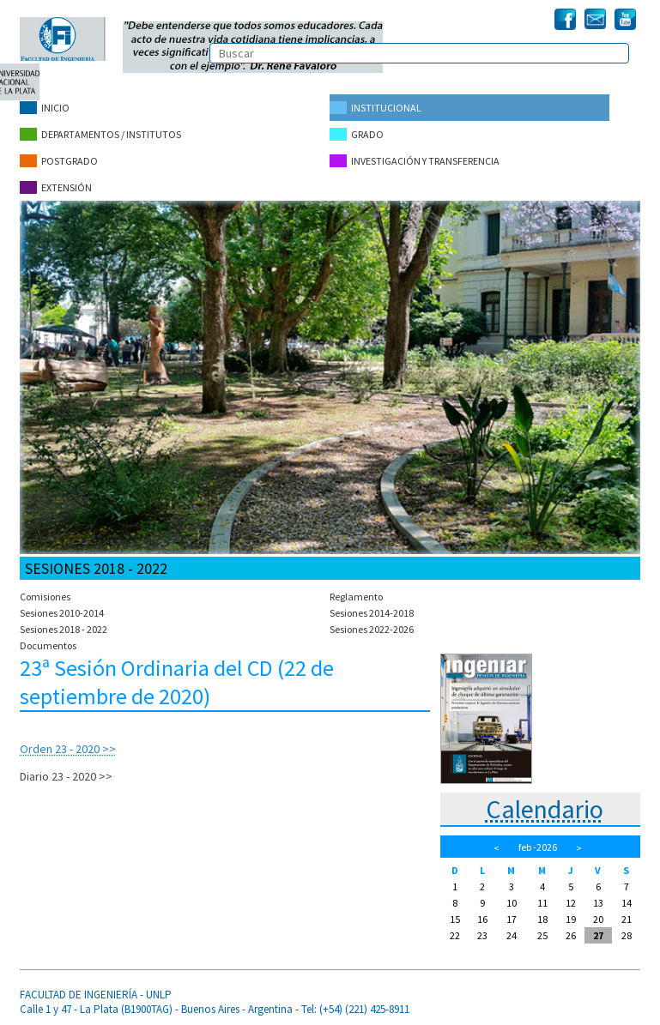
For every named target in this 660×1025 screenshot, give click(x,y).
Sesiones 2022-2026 (372, 629)
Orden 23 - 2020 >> (68, 749)
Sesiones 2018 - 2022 (63, 629)
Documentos (48, 645)
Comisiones (45, 596)
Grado (357, 134)
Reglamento (356, 596)
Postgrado (59, 160)
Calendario (544, 809)
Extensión (56, 187)
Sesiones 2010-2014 (62, 612)
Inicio (45, 107)
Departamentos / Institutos (100, 134)
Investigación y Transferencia (415, 160)
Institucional (375, 107)
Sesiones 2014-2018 (372, 612)
